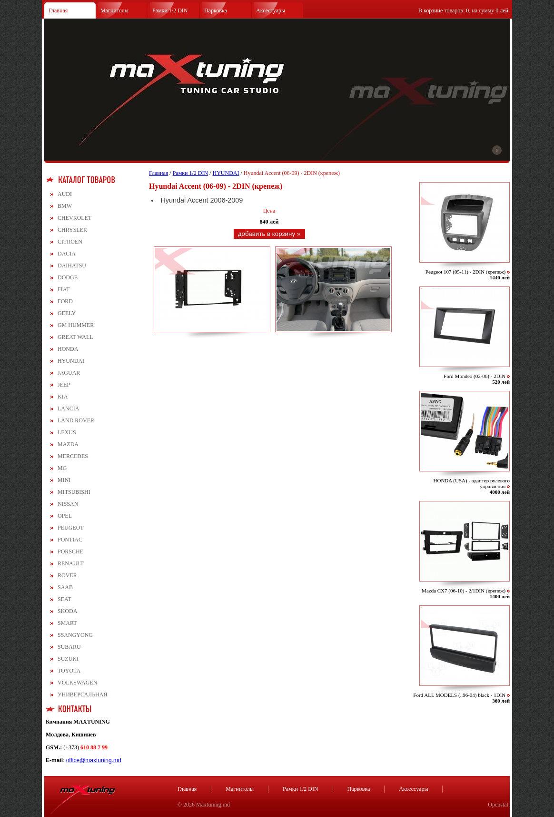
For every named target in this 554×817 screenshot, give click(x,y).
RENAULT (71, 563)
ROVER (67, 575)
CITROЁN (70, 241)
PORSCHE (70, 551)
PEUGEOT (71, 527)
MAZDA (68, 444)
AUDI (65, 194)
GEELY (67, 313)
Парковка (215, 10)
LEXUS (67, 432)
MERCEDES (73, 456)
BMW (65, 206)
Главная (58, 10)
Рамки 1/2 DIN (170, 10)
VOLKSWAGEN (77, 682)
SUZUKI (68, 658)
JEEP (64, 384)
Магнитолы (114, 10)
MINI (64, 480)
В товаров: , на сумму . (464, 10)
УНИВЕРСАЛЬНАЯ (82, 694)
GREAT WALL (75, 337)
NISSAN (68, 503)
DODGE (68, 277)
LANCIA (68, 408)
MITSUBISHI (74, 492)
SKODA (67, 611)
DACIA (67, 253)
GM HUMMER (76, 325)
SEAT (64, 599)
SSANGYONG (75, 635)
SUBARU (69, 646)
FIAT (63, 289)
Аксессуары (270, 10)
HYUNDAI (71, 360)
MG (62, 468)
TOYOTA (69, 670)
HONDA (68, 349)
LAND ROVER (76, 420)
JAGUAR (69, 372)
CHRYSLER (72, 229)
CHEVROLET (74, 217)
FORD (65, 301)
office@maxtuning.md (93, 760)
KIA (63, 396)
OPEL (65, 515)
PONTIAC (70, 539)
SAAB (65, 587)
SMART (67, 623)
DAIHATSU (72, 265)
